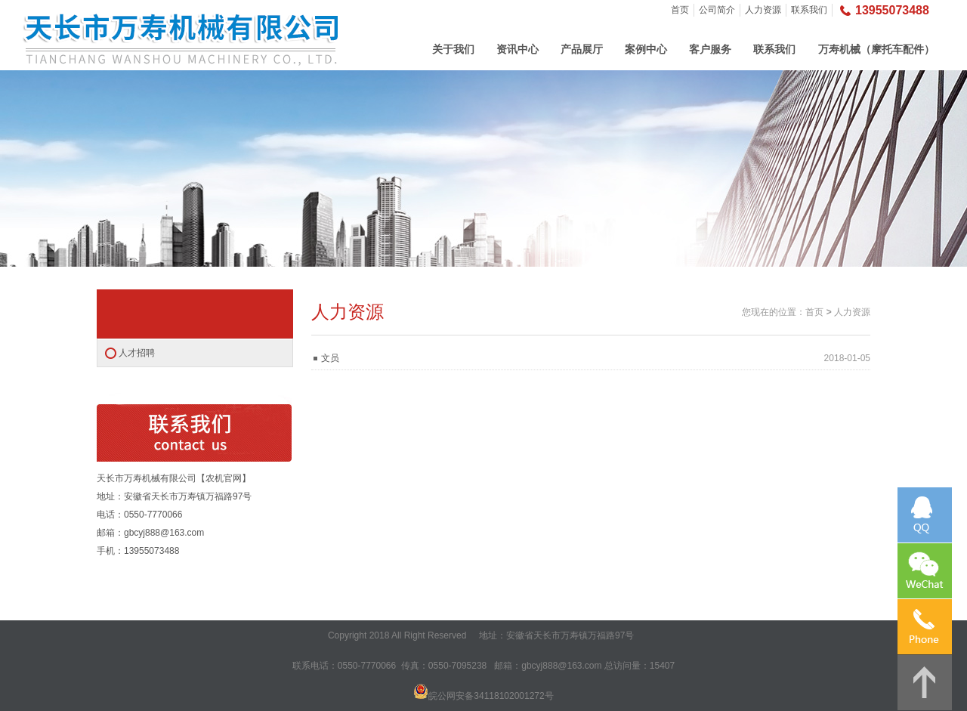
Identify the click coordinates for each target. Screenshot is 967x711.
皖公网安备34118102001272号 (490, 696)
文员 (330, 358)
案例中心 (646, 49)
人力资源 (763, 10)
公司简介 (717, 10)
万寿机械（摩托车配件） (876, 49)
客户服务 (710, 49)
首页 (680, 10)
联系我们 (809, 10)
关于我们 (453, 49)
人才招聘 (137, 353)
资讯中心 (517, 49)
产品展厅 (582, 49)
